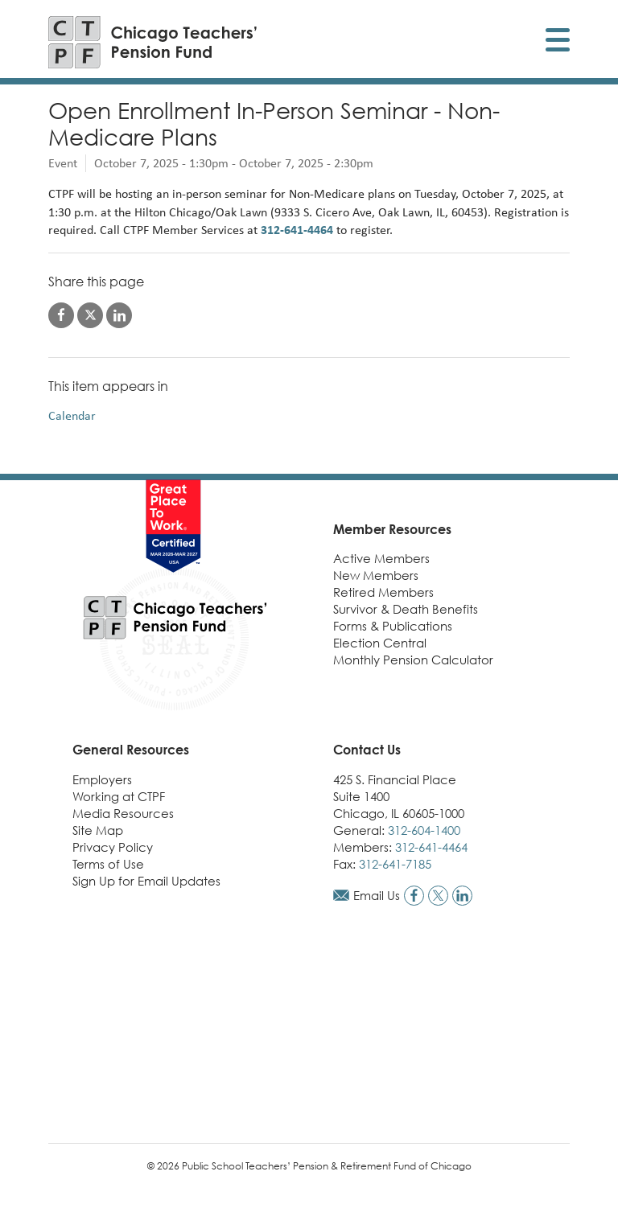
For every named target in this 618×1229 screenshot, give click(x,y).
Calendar (72, 415)
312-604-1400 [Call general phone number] (424, 830)
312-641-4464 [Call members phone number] (431, 847)
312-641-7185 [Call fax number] (395, 864)
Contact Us (367, 750)
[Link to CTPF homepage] (153, 42)
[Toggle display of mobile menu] (558, 42)
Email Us (376, 895)
